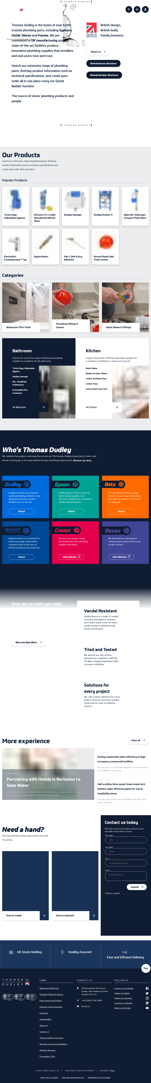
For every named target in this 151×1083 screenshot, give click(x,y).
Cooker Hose (92, 383)
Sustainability (45, 1019)
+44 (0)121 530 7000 (92, 1000)
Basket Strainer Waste (96, 373)
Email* (107, 859)
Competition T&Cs (47, 1056)
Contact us (44, 1031)
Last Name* (109, 847)
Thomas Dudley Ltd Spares (51, 1038)
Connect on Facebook (131, 988)
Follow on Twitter (131, 993)
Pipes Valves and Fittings (51, 1000)
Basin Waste (91, 368)
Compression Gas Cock (96, 389)
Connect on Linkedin (131, 1003)
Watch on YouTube (131, 1008)
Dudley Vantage (20, 376)
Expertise (85, 8)
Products (48, 8)
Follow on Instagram (131, 998)
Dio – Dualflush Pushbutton (19, 383)
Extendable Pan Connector (20, 391)
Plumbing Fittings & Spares (51, 994)
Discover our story (82, 460)
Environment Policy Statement (99, 1077)
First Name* (109, 835)
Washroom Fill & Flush (49, 988)
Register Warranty (48, 1050)
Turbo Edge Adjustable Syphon (23, 370)
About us (103, 8)
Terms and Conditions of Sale (73, 1077)
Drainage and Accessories (51, 1007)
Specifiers (66, 8)
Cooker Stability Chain (96, 378)
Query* (107, 870)
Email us (86, 1006)
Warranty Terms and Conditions (53, 1044)
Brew (113, 1071)
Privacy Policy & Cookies (49, 1077)
